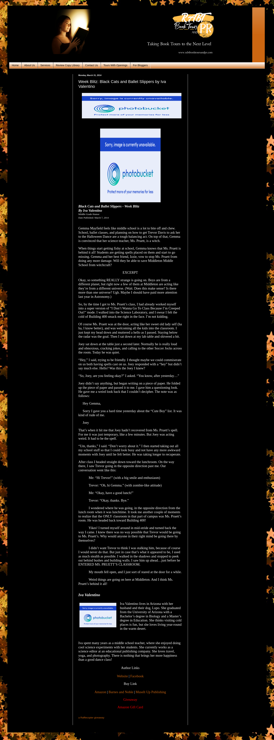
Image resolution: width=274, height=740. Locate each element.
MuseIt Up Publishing (151, 692)
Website (122, 676)
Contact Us (91, 65)
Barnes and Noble (121, 692)
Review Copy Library (68, 65)
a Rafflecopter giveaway (91, 717)
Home (15, 65)
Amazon (100, 692)
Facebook (137, 676)
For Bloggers (140, 65)
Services (45, 65)
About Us (29, 65)
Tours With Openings (115, 65)
